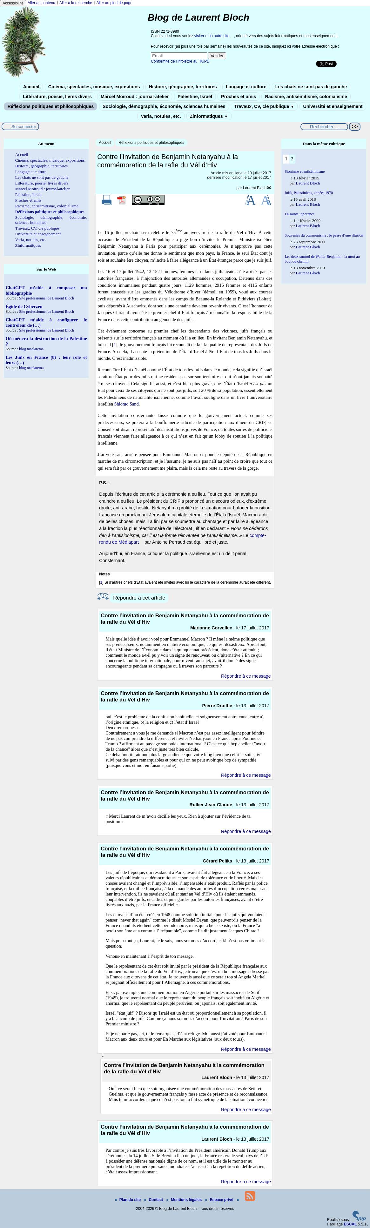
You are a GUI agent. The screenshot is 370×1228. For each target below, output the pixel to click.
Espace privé (219, 1200)
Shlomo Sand (126, 403)
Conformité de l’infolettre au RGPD (180, 61)
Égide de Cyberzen (24, 306)
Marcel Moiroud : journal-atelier (135, 96)
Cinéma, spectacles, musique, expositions (94, 86)
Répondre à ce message (246, 676)
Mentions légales (184, 1200)
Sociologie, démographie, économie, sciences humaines (164, 106)
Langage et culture (246, 86)
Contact (154, 1200)
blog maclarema (31, 349)
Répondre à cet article (139, 598)
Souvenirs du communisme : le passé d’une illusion (324, 235)
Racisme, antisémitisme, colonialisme (306, 96)
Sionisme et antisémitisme (305, 171)
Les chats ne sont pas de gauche (311, 86)
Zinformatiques (209, 116)
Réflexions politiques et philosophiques (50, 106)
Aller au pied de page (114, 3)
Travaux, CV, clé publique (264, 106)
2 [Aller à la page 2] (292, 158)
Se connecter (23, 126)
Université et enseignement (332, 106)
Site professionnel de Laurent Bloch (46, 298)
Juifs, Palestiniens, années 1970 (309, 193)
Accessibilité (13, 3)
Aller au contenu (41, 3)
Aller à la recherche (75, 3)
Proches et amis (238, 96)
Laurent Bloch (254, 188)
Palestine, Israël (195, 96)
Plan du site (128, 1200)
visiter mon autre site (212, 36)
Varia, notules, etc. (161, 116)
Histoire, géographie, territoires (183, 86)
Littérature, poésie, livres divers (57, 96)
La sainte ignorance (299, 214)
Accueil (31, 86)
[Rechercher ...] (324, 126)
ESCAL (350, 1224)
